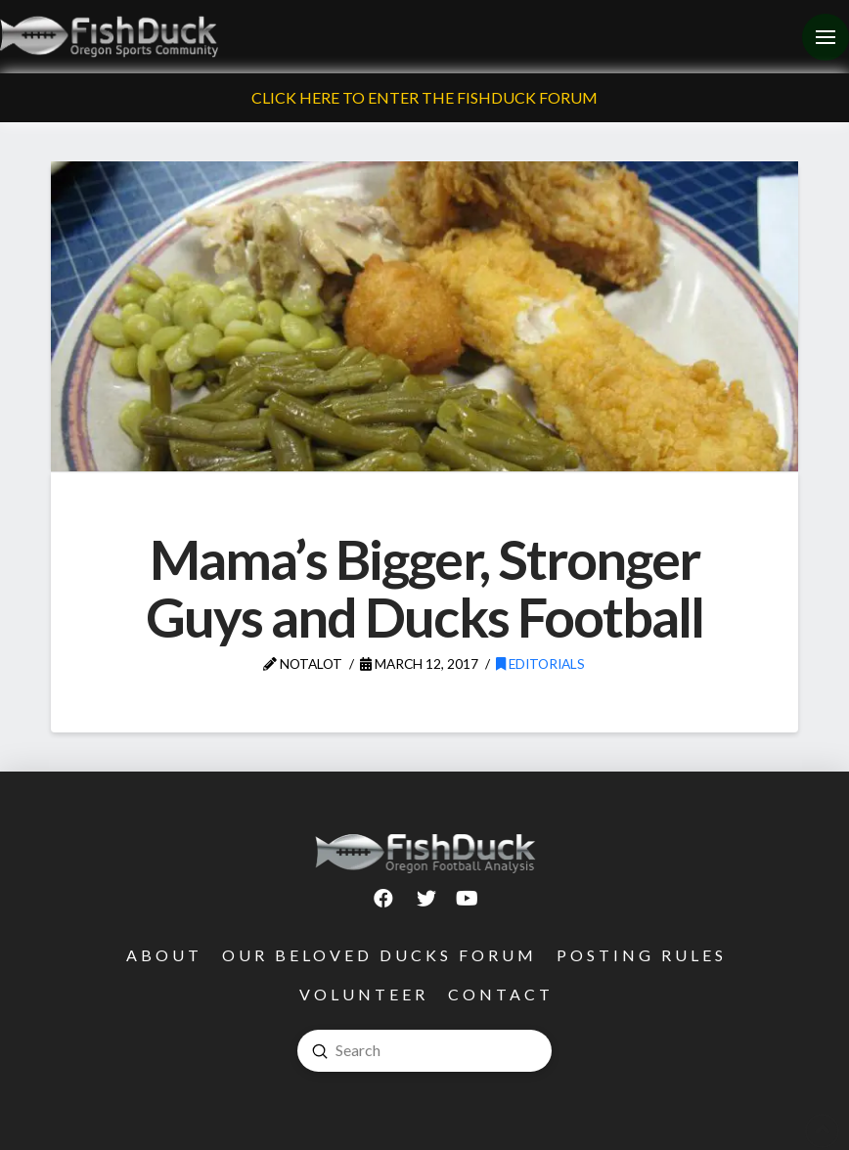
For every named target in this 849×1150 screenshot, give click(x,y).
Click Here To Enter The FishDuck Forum (424, 97)
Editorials (540, 663)
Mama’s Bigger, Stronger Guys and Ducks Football (424, 587)
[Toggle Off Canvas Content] (825, 37)
